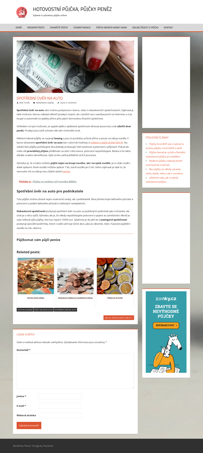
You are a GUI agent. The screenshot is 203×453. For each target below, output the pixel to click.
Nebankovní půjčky (45, 102)
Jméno (21, 396)
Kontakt (168, 27)
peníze (66, 171)
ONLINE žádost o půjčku (145, 27)
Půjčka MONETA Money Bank (111, 27)
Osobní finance (82, 27)
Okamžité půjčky (59, 27)
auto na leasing (24, 310)
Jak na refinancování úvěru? (118, 318)
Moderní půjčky (36, 27)
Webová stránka (26, 415)
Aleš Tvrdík (24, 102)
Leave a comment (68, 102)
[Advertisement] (166, 81)
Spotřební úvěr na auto (65, 310)
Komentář (23, 350)
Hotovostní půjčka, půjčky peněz (73, 9)
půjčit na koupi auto (43, 310)
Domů (19, 27)
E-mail (21, 405)
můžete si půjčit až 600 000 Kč (106, 142)
